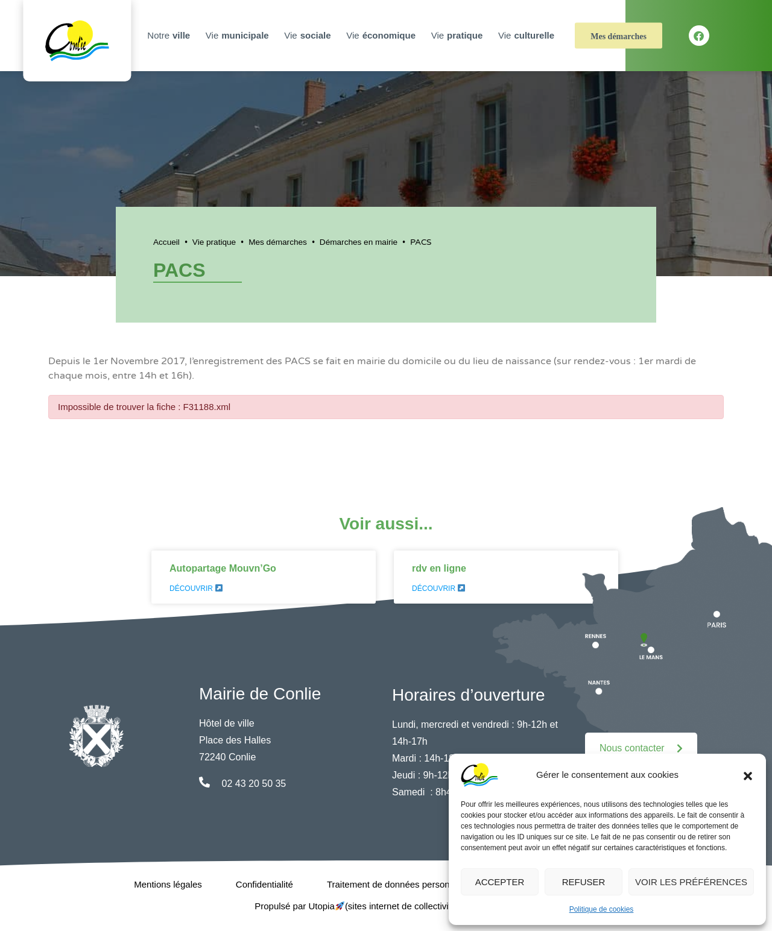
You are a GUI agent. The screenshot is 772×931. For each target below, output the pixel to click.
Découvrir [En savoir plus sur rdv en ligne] (438, 588)
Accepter (500, 882)
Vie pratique (214, 242)
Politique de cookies (601, 909)
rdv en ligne (439, 568)
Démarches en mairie (358, 242)
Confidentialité (264, 884)
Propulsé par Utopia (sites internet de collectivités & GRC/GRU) (386, 906)
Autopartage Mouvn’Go (222, 568)
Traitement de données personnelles (400, 884)
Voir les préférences (691, 882)
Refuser (584, 882)
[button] (748, 775)
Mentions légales (168, 884)
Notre (170, 36)
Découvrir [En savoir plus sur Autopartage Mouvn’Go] (196, 588)
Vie (239, 36)
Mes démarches (618, 36)
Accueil (166, 242)
